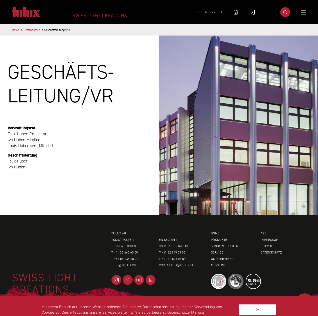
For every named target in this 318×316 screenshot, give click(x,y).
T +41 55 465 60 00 (124, 252)
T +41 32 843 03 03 (172, 252)
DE (197, 12)
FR (213, 12)
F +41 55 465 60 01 (124, 259)
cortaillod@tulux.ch (176, 265)
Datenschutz (271, 252)
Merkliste (219, 265)
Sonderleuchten (224, 246)
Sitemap (267, 246)
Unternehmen (31, 30)
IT (221, 12)
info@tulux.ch (123, 265)
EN (205, 12)
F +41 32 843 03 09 (172, 259)
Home (15, 30)
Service (217, 252)
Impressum (270, 239)
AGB (264, 233)
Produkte (219, 239)
